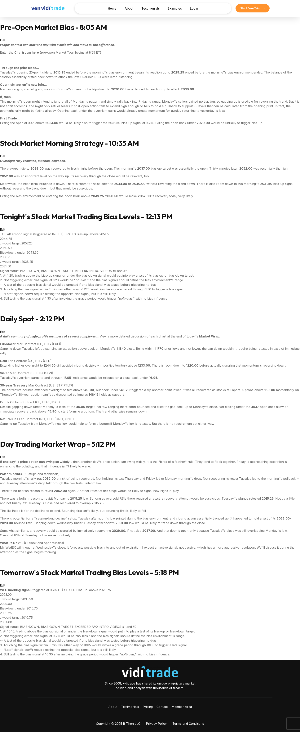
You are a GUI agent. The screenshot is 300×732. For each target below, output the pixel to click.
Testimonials (150, 8)
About (128, 8)
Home (111, 8)
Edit (2, 40)
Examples (175, 8)
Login (195, 8)
